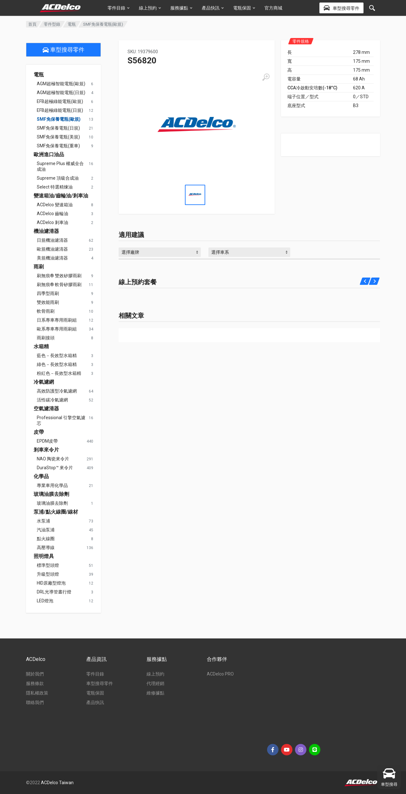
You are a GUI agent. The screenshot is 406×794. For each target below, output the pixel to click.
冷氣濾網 (44, 382)
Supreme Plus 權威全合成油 (60, 166)
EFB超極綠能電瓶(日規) (60, 110)
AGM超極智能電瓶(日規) (61, 92)
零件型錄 (52, 24)
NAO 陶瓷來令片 (53, 458)
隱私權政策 (37, 692)
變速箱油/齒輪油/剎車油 (61, 196)
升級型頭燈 (48, 574)
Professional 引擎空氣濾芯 (61, 420)
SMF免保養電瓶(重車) (58, 145)
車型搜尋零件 (63, 49)
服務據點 (181, 7)
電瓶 (72, 24)
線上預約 (150, 7)
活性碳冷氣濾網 (52, 399)
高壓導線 (46, 547)
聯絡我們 (35, 702)
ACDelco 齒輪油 (52, 213)
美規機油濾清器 (52, 257)
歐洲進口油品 (49, 154)
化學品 (41, 476)
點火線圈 (46, 538)
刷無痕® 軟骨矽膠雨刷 (59, 284)
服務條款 (35, 683)
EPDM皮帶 (47, 441)
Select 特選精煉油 (55, 186)
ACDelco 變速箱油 (55, 204)
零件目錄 (118, 7)
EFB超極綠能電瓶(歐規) (60, 101)
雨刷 (39, 267)
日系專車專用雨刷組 (57, 320)
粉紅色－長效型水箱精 (59, 373)
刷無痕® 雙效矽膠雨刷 (59, 275)
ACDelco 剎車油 (52, 222)
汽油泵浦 (46, 529)
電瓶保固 (244, 7)
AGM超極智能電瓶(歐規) (61, 83)
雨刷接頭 (46, 337)
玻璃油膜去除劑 (51, 494)
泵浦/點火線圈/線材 (56, 512)
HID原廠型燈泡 (51, 583)
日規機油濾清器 (52, 240)
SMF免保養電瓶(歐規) (59, 119)
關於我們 (35, 673)
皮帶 (39, 432)
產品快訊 (213, 7)
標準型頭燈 (48, 565)
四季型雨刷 (48, 293)
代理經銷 (155, 683)
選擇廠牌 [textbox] (130, 252)
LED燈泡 (45, 600)
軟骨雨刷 (46, 311)
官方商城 (273, 7)
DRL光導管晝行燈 (54, 591)
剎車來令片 (46, 450)
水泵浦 (43, 520)
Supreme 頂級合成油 (58, 178)
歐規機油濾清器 (52, 249)
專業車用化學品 (52, 485)
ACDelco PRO (220, 673)
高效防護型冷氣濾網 (57, 391)
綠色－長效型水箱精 (57, 364)
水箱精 (41, 346)
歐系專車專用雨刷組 (57, 328)
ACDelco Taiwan (57, 782)
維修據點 (155, 692)
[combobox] (160, 252)
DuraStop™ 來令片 (55, 467)
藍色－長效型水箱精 (57, 355)
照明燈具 (44, 556)
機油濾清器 (46, 231)
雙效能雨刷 (48, 302)
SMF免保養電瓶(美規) (58, 136)
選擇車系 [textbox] (220, 252)
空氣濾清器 (46, 409)
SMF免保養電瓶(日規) (58, 128)
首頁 (32, 24)
